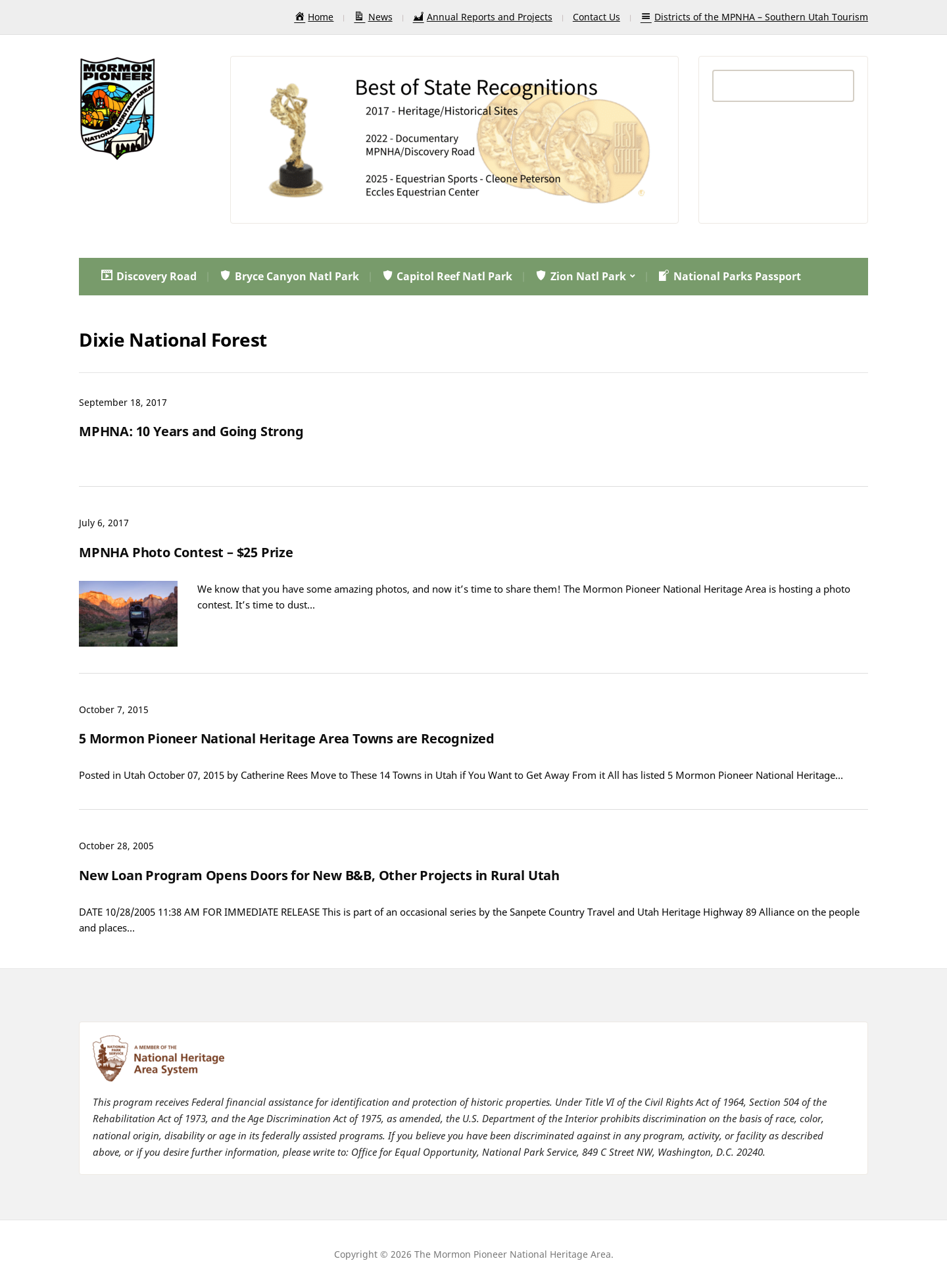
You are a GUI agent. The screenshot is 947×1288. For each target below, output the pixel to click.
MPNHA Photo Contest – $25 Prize (186, 552)
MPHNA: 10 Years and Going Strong (191, 431)
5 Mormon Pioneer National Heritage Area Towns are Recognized (287, 738)
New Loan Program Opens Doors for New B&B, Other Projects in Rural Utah (319, 875)
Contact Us (596, 17)
